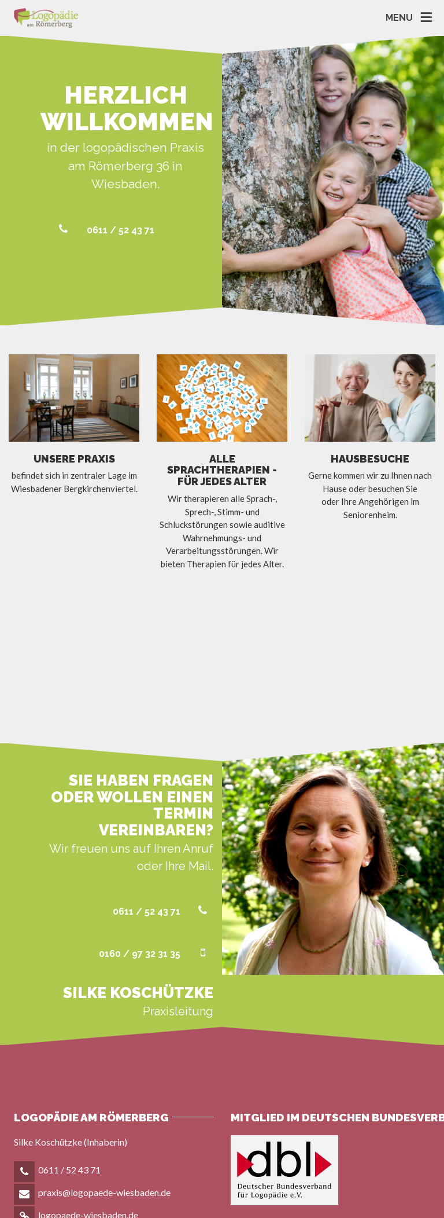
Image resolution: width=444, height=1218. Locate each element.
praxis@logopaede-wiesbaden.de (104, 1080)
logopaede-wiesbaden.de (88, 1103)
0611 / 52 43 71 (104, 230)
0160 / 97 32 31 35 (156, 842)
